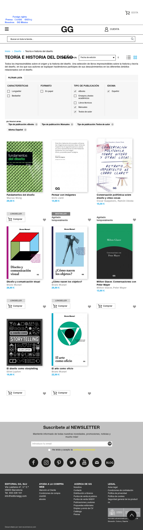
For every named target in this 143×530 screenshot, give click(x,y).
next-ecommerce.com (27, 527)
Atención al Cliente (47, 490)
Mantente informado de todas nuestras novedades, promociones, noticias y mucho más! (71, 435)
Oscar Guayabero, (107, 201)
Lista (128, 57)
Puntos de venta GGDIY (84, 499)
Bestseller (16, 96)
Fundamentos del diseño (21, 195)
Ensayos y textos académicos (85, 97)
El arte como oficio (62, 369)
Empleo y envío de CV (83, 509)
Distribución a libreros (83, 493)
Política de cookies (116, 496)
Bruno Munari (14, 285)
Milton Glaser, (105, 288)
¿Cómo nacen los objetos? (67, 282)
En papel (49, 91)
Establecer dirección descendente (118, 57)
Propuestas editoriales (83, 506)
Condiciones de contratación (120, 490)
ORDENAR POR (69, 58)
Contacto (78, 490)
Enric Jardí (58, 198)
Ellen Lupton (14, 372)
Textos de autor (85, 112)
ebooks (42, 499)
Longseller (16, 91)
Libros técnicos (85, 103)
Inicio (7, 51)
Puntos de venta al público (85, 496)
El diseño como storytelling (22, 369)
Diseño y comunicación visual (23, 282)
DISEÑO (17, 51)
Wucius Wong (14, 198)
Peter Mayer (119, 288)
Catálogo (78, 512)
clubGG (42, 496)
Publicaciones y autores (84, 502)
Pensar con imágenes (64, 195)
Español (115, 91)
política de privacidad (84, 450)
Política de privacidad (117, 493)
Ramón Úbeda (126, 201)
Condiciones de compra (49, 493)
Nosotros (78, 487)
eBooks (81, 91)
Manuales (82, 107)
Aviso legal (113, 487)
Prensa (77, 515)
